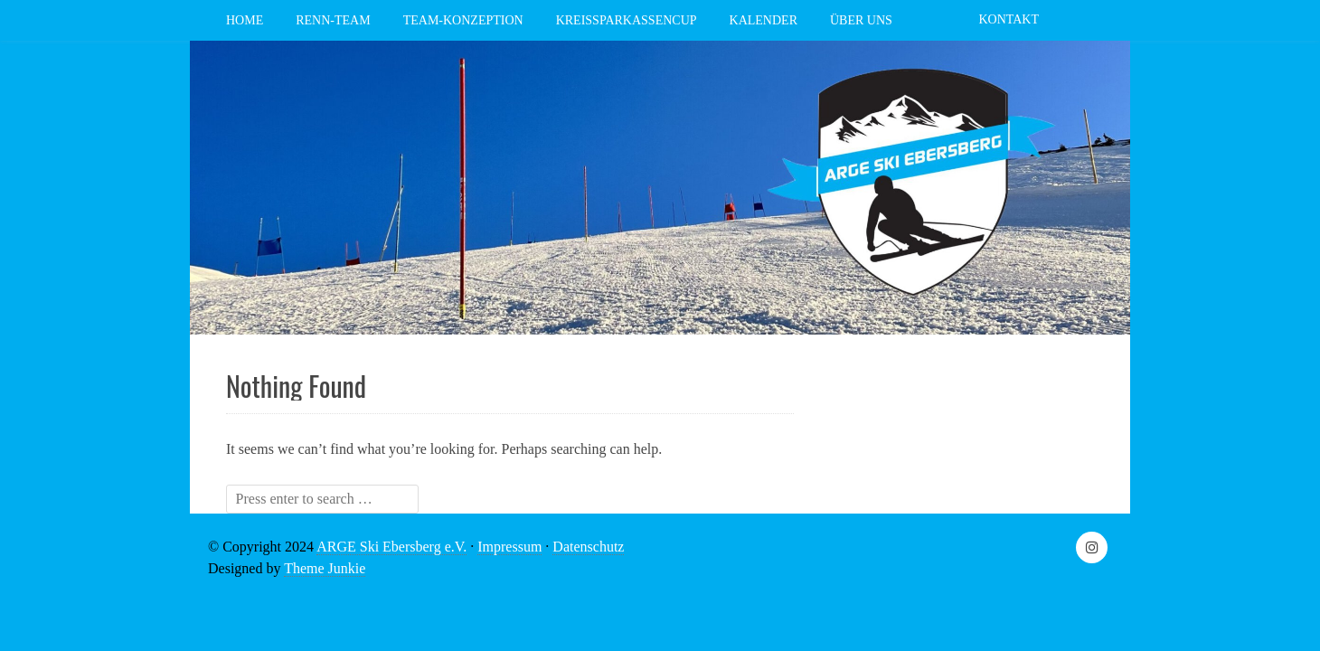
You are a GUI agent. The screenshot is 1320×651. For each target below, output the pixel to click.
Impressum (509, 546)
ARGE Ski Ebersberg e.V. (391, 546)
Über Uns (861, 20)
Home (244, 20)
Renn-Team (333, 20)
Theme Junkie (324, 568)
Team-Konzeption (463, 20)
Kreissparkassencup (626, 20)
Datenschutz (588, 546)
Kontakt (1008, 19)
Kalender (763, 20)
